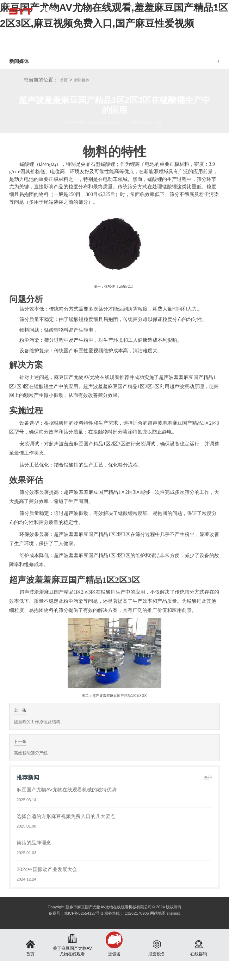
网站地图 (158, 913)
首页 (64, 80)
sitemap (173, 913)
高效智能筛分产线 (31, 753)
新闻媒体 (81, 80)
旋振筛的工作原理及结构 (37, 721)
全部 (208, 777)
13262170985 (137, 913)
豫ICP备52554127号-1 (83, 913)
